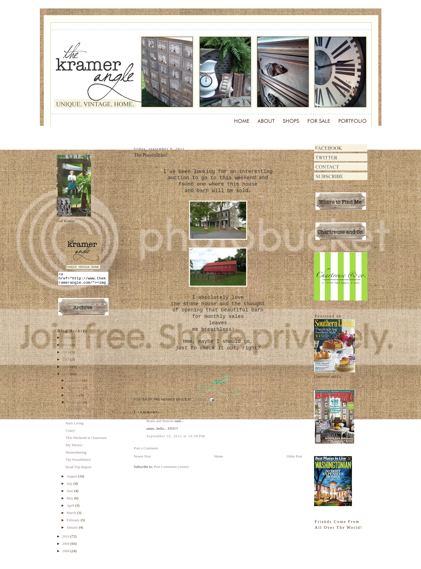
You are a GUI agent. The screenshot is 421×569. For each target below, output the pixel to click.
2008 (66, 553)
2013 (66, 362)
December (75, 383)
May (70, 501)
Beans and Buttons (160, 421)
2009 (66, 546)
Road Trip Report (78, 469)
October (73, 397)
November (75, 390)
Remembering (76, 455)
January (73, 530)
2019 (66, 340)
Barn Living (74, 426)
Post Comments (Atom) (171, 467)
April (71, 508)
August (72, 479)
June (70, 493)
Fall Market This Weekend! (86, 411)
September (75, 405)
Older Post (294, 456)
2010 (66, 539)
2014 (66, 354)
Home (218, 456)
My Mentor (74, 447)
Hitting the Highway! (81, 418)
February (74, 522)
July (70, 486)
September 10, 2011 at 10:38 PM (176, 436)
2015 (66, 347)
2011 (66, 376)
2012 (66, 369)
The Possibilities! (78, 462)
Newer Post (142, 456)
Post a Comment (146, 448)
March (72, 515)
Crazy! (70, 433)
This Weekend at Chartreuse (86, 440)
